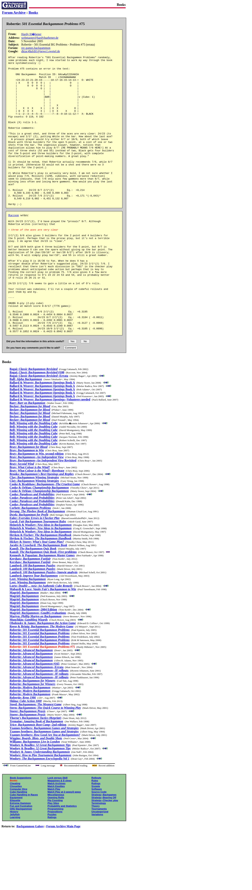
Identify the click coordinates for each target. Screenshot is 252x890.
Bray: (28, 499)
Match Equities (56, 838)
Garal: (38, 574)
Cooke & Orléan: (39, 540)
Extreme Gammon (20, 855)
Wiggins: (36, 790)
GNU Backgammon (21, 861)
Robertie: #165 (34, 716)
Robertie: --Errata (36, 719)
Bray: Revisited (43, 513)
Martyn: (35, 668)
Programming (56, 861)
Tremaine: (36, 773)
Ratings (52, 869)
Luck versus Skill (58, 830)
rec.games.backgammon (35, 47)
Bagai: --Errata (39, 428)
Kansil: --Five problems (43, 604)
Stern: (45, 760)
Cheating (15, 835)
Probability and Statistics (62, 858)
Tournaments (99, 861)
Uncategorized (99, 864)
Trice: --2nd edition (38, 777)
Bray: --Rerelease (37, 523)
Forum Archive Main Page (63, 878)
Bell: (34, 475)
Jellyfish (15, 867)
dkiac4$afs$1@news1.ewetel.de (40, 51)
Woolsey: (40, 807)
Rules (94, 833)
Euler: (35, 570)
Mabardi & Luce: (43, 641)
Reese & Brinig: (42, 679)
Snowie (95, 838)
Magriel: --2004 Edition (33, 662)
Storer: (28, 763)
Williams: (35, 794)
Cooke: (32, 546)
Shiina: (26, 753)
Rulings (95, 835)
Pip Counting (55, 852)
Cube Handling (18, 844)
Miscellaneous (56, 847)
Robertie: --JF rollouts (39, 723)
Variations (97, 867)
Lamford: (32, 618)
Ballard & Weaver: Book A (42, 435)
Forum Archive (14, 12)
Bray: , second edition (37, 506)
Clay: (34, 529)
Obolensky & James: (43, 675)
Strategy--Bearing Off (103, 850)
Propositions (55, 864)
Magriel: (24, 645)
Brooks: (42, 526)
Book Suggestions (20, 830)
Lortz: (41, 638)
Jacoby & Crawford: (38, 597)
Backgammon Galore (30, 878)
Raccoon (13, 245)
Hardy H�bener (31, 34)
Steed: (35, 756)
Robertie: (40, 682)
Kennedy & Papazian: (42, 607)
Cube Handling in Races (24, 847)
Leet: (28, 631)
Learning (15, 869)
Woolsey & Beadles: (40, 797)
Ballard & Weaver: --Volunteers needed (50, 452)
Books (33, 12)
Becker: (30, 458)
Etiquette (15, 852)
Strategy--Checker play (104, 852)
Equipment (16, 850)
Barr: (27, 455)
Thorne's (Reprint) (35, 770)
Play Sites (53, 855)
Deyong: (37, 563)
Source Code (98, 844)
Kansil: (33, 601)
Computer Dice (18, 841)
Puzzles (52, 867)
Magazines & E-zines (60, 833)
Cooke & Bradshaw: (45, 536)
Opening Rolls (56, 850)
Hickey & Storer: (37, 594)
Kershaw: (30, 611)
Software (96, 841)
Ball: (26, 431)
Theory (95, 858)
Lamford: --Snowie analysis (43, 624)
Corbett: (30, 560)
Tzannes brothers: (44, 780)
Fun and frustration (21, 858)
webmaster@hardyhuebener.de (39, 37)
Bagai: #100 (37, 424)
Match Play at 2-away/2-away (64, 844)
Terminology (98, 855)
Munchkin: (29, 672)
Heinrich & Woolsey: (41, 577)
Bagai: (34, 421)
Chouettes (16, 838)
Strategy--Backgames (103, 847)
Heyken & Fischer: (40, 587)
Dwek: (29, 567)
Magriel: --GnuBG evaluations (38, 665)
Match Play (54, 841)
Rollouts (96, 830)
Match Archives (57, 835)
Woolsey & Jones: (40, 804)
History (14, 864)
